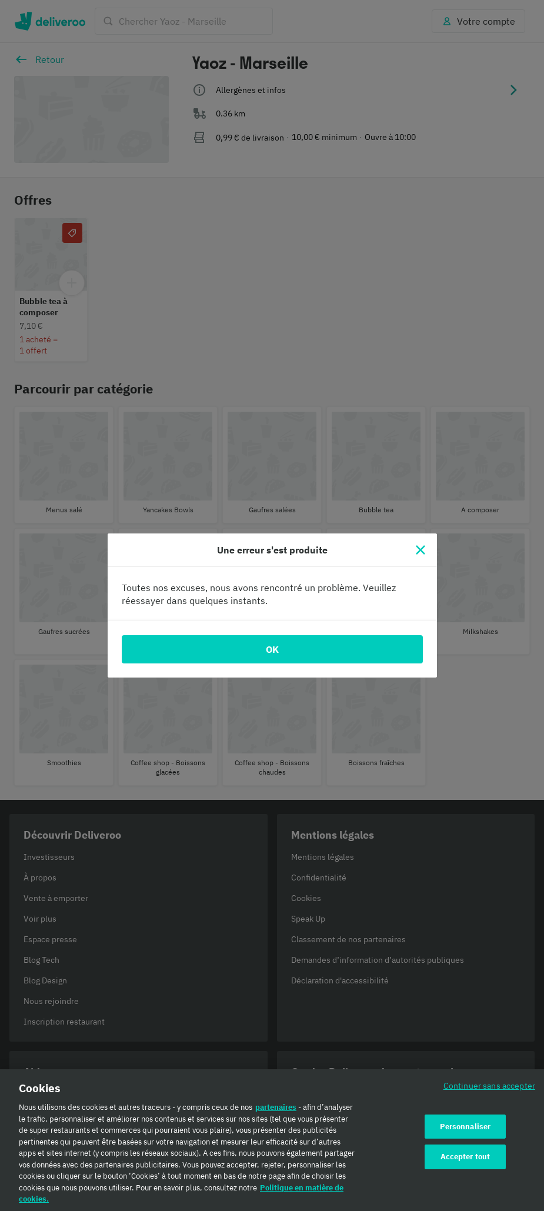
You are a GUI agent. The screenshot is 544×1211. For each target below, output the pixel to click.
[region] (272, 1140)
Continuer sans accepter (489, 1085)
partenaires (275, 1107)
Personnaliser (465, 1127)
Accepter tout (465, 1157)
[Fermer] (420, 550)
